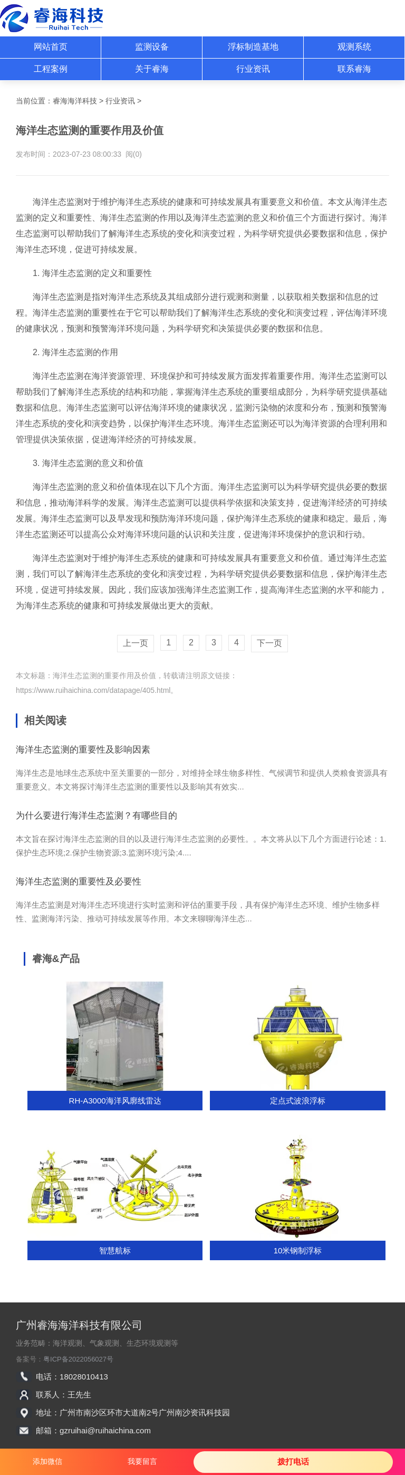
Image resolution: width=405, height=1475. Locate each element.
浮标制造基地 (253, 46)
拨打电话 (293, 1461)
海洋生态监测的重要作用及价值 (104, 675)
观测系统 (354, 46)
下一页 (269, 643)
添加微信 (47, 1461)
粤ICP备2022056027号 (78, 1359)
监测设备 (152, 46)
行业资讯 (253, 68)
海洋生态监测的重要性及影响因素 (83, 750)
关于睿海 (152, 68)
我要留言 (142, 1461)
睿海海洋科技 (75, 101)
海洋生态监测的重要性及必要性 (78, 882)
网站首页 (51, 46)
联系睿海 (354, 68)
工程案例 (51, 68)
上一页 (135, 643)
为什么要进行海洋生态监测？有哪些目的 (96, 816)
